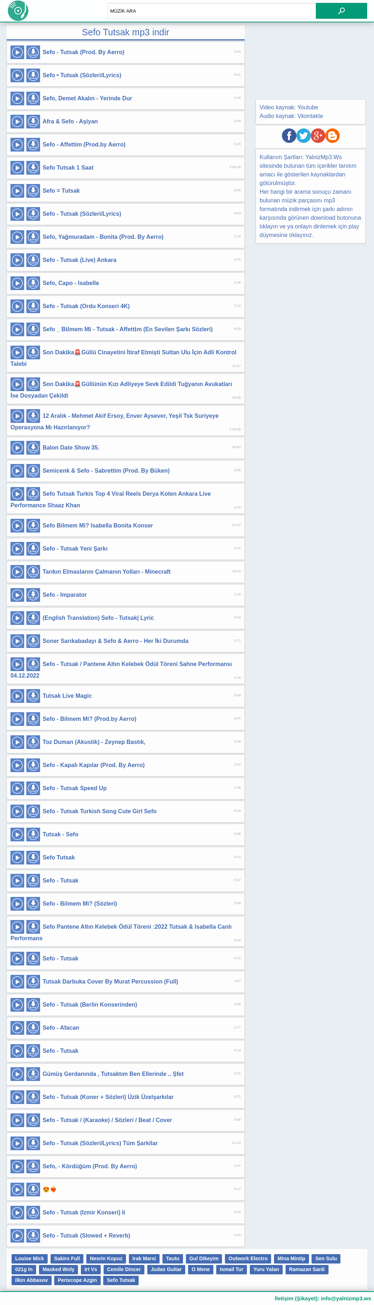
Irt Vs (90, 1269)
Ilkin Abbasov (31, 1280)
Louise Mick (29, 1258)
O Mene (201, 1269)
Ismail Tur (231, 1269)
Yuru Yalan (266, 1269)
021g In (23, 1269)
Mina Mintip (291, 1258)
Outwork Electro (248, 1258)
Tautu (172, 1258)
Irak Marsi (144, 1258)
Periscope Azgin (77, 1280)
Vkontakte (310, 116)
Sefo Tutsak (121, 1280)
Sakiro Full (67, 1258)
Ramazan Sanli (307, 1269)
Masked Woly (58, 1269)
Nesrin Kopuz (106, 1258)
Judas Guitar (166, 1269)
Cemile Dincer (124, 1269)
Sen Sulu (326, 1258)
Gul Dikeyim (204, 1258)
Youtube (307, 107)
